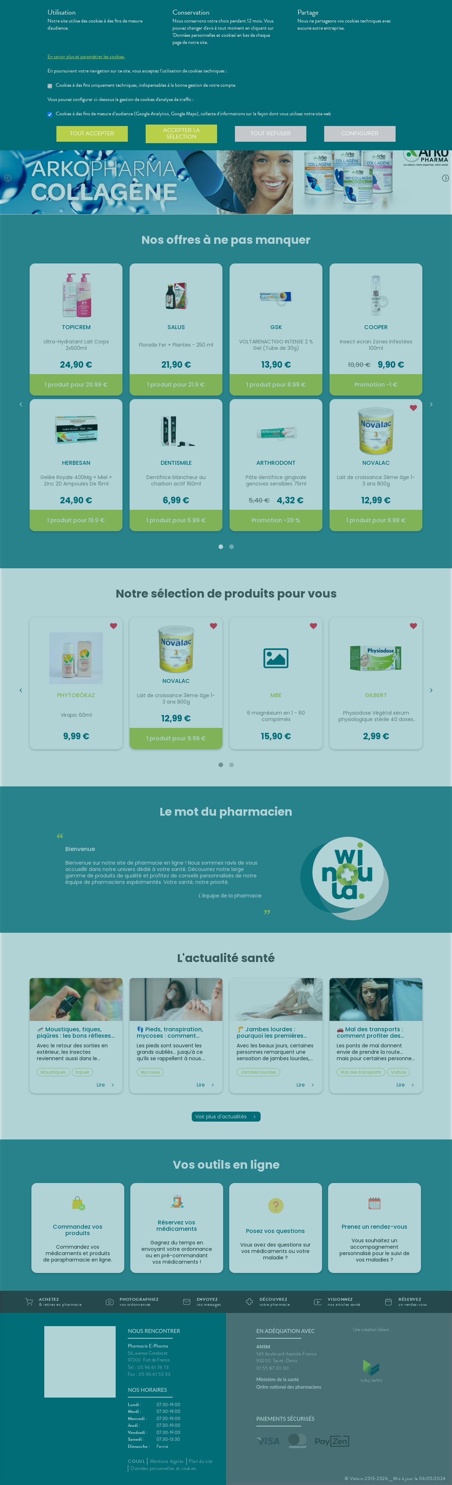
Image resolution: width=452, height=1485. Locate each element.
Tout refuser (271, 133)
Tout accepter (92, 133)
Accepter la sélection (181, 133)
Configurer (359, 133)
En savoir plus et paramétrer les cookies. (86, 56)
